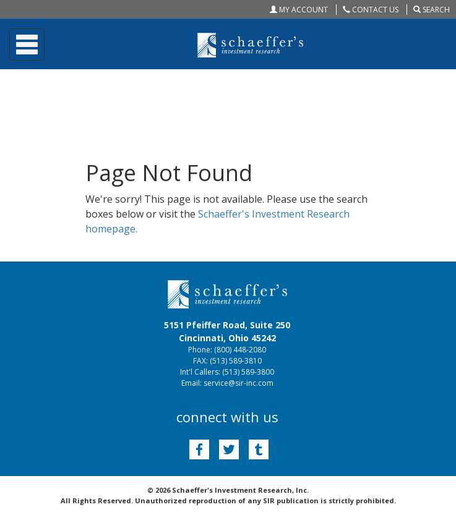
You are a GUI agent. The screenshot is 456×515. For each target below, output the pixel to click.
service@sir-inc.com (238, 383)
